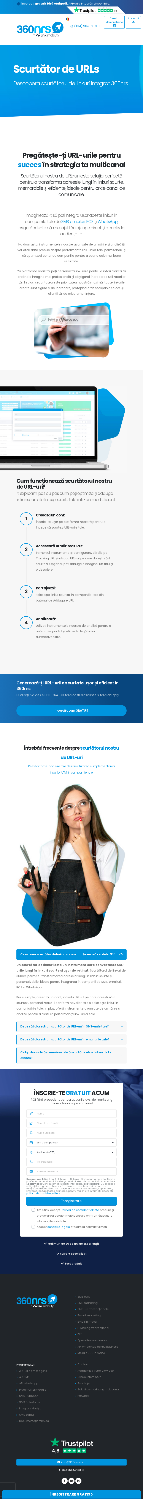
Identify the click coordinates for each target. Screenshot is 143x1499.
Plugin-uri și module (33, 1395)
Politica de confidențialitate (80, 1215)
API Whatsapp (28, 1389)
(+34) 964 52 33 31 (85, 26)
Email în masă (87, 1327)
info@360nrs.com (71, 1468)
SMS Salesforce (30, 1408)
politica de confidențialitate (43, 1199)
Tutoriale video (105, 1376)
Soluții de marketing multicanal (99, 1395)
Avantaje (84, 1389)
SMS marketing (88, 1308)
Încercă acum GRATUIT (71, 710)
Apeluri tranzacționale (93, 1346)
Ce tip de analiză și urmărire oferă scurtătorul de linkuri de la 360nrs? (66, 1061)
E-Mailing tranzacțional (94, 1333)
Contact (83, 1370)
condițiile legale (59, 1232)
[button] (68, 18)
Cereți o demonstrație (114, 22)
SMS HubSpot (28, 1401)
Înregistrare (72, 1206)
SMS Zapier (27, 1420)
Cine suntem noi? (90, 1382)
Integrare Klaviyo (31, 1414)
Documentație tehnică (35, 1426)
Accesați (133, 20)
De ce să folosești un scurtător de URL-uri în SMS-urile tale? (65, 1032)
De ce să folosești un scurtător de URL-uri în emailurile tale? (66, 1045)
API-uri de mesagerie (34, 1376)
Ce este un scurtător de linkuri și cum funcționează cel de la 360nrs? (65, 957)
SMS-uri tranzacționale (94, 1315)
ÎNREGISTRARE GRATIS (71, 1494)
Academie (85, 1376)
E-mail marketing (89, 1321)
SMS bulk (84, 1302)
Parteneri (84, 1401)
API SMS (24, 1383)
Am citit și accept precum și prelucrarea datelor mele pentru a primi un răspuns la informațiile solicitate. (75, 1221)
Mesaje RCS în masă (92, 1358)
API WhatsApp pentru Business (98, 1352)
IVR (80, 1340)
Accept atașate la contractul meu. (72, 1232)
